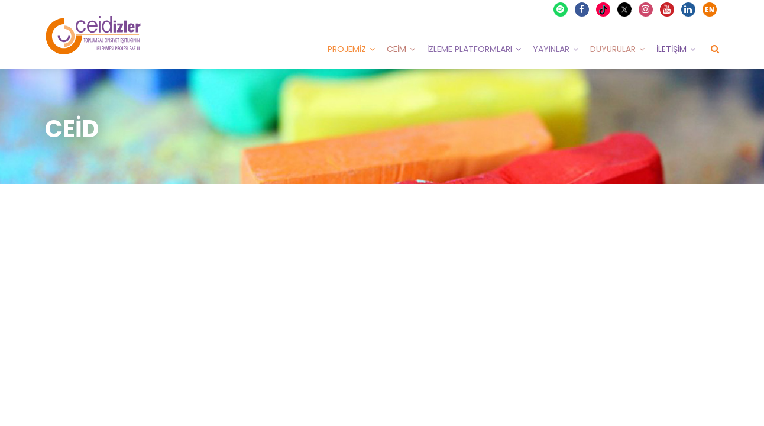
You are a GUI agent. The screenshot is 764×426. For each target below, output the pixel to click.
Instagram (646, 10)
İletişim (671, 49)
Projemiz (347, 49)
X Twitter (626, 9)
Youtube (667, 10)
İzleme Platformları (469, 49)
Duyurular (613, 49)
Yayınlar (551, 49)
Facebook (582, 10)
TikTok (604, 9)
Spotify (561, 10)
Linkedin (688, 10)
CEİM (396, 49)
